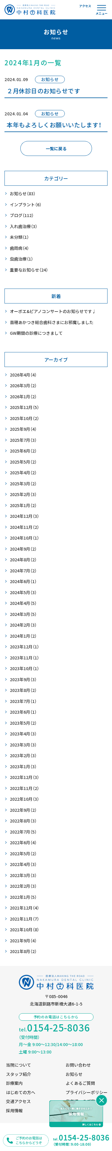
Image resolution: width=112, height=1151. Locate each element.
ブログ (22, 215)
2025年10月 (24, 418)
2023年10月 (24, 668)
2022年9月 (23, 810)
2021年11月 (24, 919)
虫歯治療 (21, 259)
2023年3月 (23, 745)
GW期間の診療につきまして (36, 333)
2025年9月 (23, 429)
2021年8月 (23, 951)
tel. (54, 1027)
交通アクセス (18, 1101)
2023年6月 (23, 712)
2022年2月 (23, 886)
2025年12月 (24, 407)
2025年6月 (23, 451)
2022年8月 (23, 821)
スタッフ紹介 (18, 1074)
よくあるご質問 (80, 1083)
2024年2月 (23, 625)
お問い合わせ (78, 1065)
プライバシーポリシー (87, 1092)
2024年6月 (23, 581)
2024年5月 (23, 592)
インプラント (26, 204)
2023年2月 (23, 755)
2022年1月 (23, 897)
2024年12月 (24, 516)
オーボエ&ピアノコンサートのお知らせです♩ (53, 311)
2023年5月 (23, 723)
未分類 (19, 237)
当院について (18, 1065)
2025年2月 (23, 494)
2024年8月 (23, 559)
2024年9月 (23, 549)
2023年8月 (23, 690)
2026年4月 (23, 375)
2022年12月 (24, 777)
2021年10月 (24, 929)
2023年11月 (24, 658)
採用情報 (14, 1110)
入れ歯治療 (23, 226)
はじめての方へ (20, 1092)
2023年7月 (23, 701)
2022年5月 (23, 853)
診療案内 (14, 1083)
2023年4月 (23, 734)
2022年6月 (23, 842)
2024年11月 (24, 527)
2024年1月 (23, 636)
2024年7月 (23, 570)
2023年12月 (24, 646)
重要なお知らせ (29, 270)
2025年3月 (23, 483)
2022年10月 (24, 799)
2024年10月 (24, 538)
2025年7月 (23, 440)
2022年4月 (23, 864)
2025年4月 (23, 472)
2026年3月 (23, 385)
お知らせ (23, 193)
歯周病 (19, 248)
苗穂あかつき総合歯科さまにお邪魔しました (51, 322)
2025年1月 (23, 505)
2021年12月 (24, 908)
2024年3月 (23, 614)
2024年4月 (23, 603)
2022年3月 (23, 875)
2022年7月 (23, 832)
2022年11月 (24, 788)
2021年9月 (23, 940)
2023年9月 (23, 679)
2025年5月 (23, 462)
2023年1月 (23, 766)
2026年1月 (23, 396)
